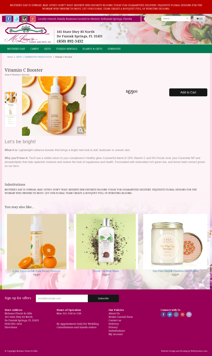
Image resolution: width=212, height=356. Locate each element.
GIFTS (47, 48)
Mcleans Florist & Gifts (28, 33)
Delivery (114, 323)
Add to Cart (188, 92)
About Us (114, 313)
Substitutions (117, 330)
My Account (116, 334)
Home (10, 57)
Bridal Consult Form (121, 317)
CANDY (34, 48)
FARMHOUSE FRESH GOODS (38, 57)
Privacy (113, 327)
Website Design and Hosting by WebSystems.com (184, 351)
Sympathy (114, 48)
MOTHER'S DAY (16, 48)
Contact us (115, 320)
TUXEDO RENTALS (66, 48)
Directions (11, 327)
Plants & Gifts (92, 48)
